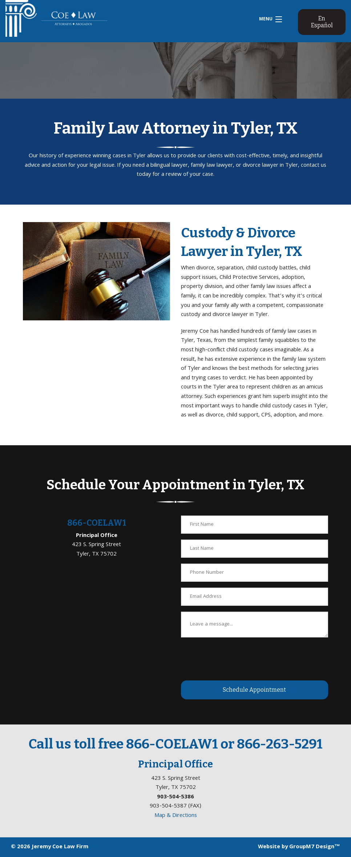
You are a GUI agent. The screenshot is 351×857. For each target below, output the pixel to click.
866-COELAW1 (96, 523)
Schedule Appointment (254, 689)
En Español (322, 22)
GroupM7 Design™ (314, 847)
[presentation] (236, 657)
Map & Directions (175, 816)
